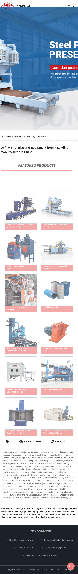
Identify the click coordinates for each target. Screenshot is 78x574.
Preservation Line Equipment (59, 509)
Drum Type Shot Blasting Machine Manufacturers (49, 514)
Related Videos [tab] (30, 441)
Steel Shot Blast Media (11, 509)
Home (8, 136)
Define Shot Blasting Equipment (30, 136)
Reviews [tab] (58, 441)
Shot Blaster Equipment (56, 548)
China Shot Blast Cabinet (57, 511)
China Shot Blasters (26, 548)
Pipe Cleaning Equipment (33, 511)
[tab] (8, 441)
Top (71, 566)
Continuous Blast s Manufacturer (59, 540)
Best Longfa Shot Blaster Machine (41, 555)
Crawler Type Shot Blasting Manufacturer (41, 517)
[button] (69, 6)
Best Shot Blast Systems (33, 509)
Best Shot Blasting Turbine (22, 540)
